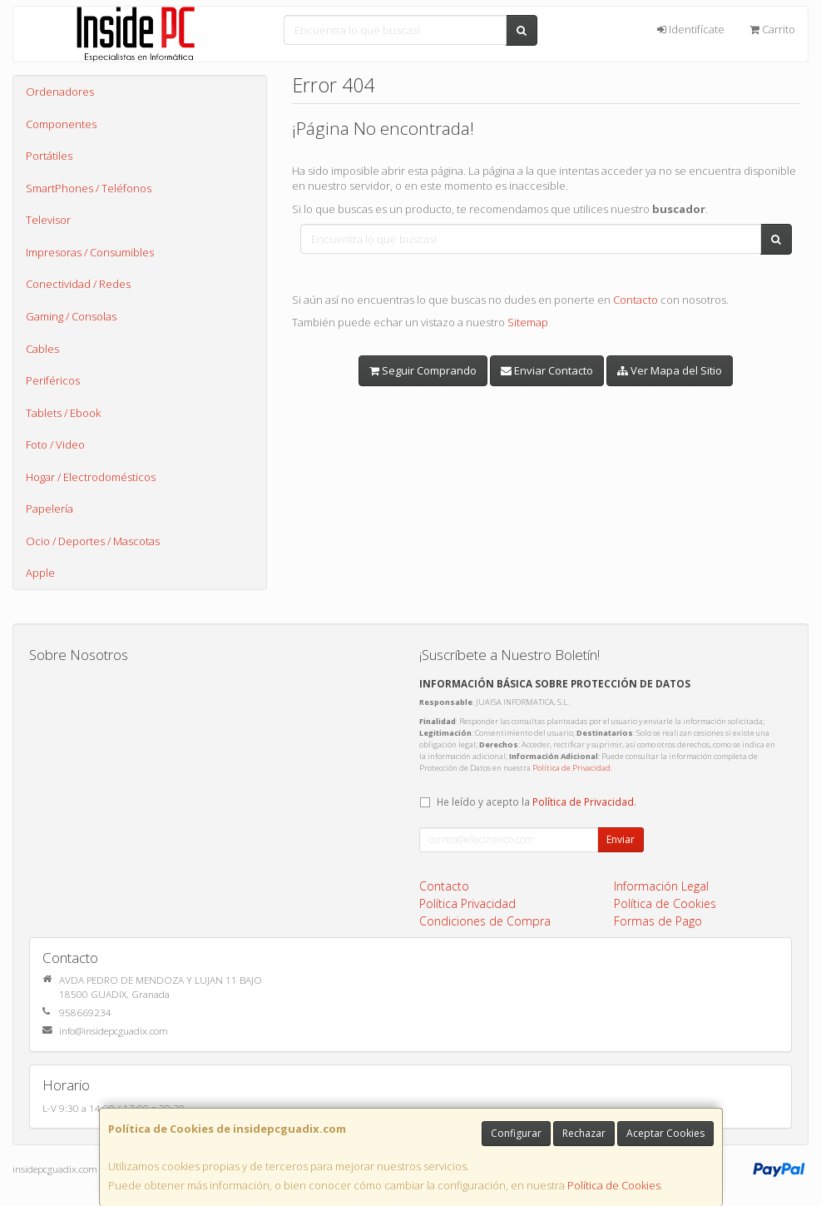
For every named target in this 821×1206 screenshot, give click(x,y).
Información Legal (661, 886)
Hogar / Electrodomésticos (91, 476)
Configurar (516, 1133)
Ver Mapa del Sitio (669, 370)
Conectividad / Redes (78, 283)
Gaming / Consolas (71, 316)
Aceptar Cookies (665, 1133)
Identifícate (691, 29)
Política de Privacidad (571, 767)
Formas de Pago (658, 921)
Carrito (772, 29)
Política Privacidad (467, 903)
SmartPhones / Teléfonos (88, 188)
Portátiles (49, 155)
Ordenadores (60, 91)
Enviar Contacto (547, 370)
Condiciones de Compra (485, 921)
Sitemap (527, 322)
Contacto (635, 299)
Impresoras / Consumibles (90, 252)
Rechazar (584, 1133)
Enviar (620, 839)
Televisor (48, 219)
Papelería (49, 508)
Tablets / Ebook (63, 412)
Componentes (61, 124)
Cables (42, 348)
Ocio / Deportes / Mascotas (93, 541)
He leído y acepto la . (536, 801)
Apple (40, 572)
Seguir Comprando (423, 370)
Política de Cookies (613, 1185)
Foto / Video (55, 444)
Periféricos (53, 380)
